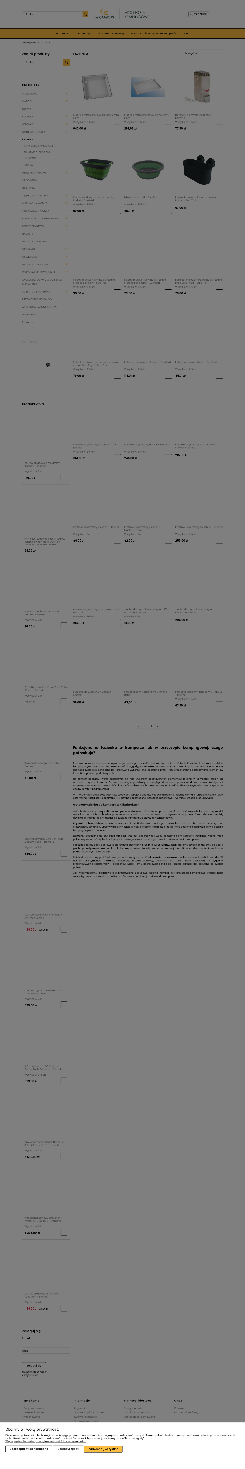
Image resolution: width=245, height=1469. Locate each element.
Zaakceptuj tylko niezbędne (29, 1449)
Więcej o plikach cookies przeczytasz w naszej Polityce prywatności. (45, 1441)
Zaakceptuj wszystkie (103, 1449)
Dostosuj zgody (68, 1449)
